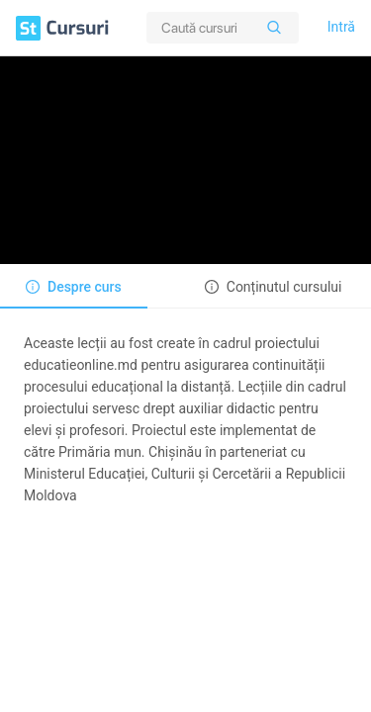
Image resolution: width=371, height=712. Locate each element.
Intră (341, 27)
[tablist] (185, 286)
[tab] (73, 287)
